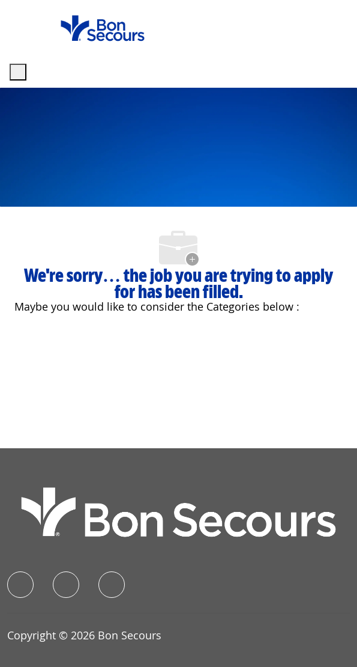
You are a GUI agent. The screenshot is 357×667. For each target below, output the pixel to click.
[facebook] (20, 584)
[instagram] (111, 584)
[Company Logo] (103, 27)
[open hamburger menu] (18, 72)
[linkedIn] (66, 584)
